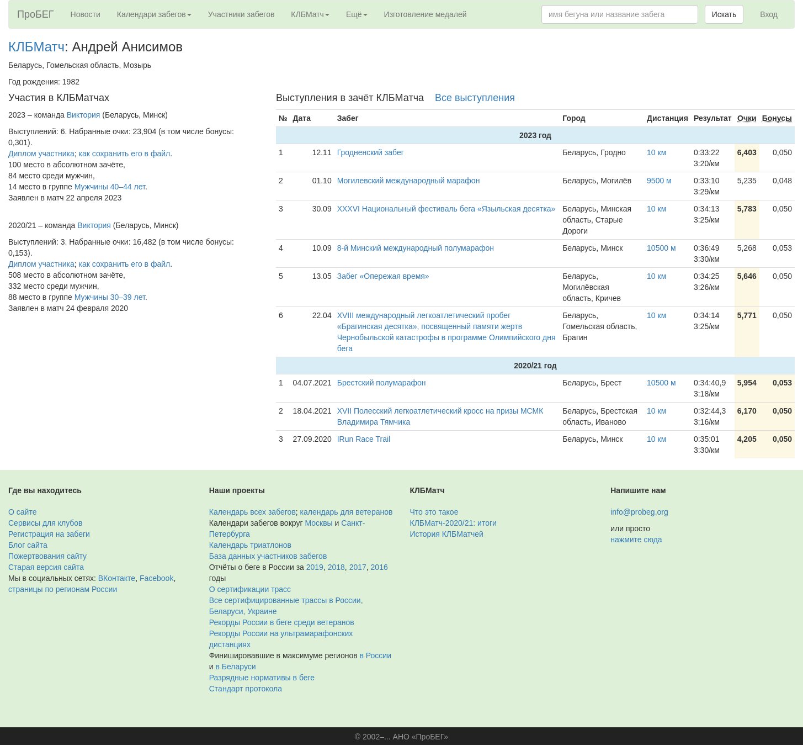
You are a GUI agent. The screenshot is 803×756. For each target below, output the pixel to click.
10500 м (661, 248)
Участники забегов (241, 14)
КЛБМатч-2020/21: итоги (453, 523)
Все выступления (475, 97)
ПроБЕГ (35, 14)
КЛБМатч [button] (310, 14)
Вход (769, 14)
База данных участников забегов (268, 556)
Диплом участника (41, 153)
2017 (357, 567)
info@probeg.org (639, 511)
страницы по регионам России (62, 589)
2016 (379, 567)
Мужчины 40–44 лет (110, 186)
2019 (314, 567)
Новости (85, 14)
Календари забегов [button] (154, 14)
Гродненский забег (370, 152)
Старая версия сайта (46, 567)
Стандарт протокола (245, 688)
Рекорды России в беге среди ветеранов (281, 622)
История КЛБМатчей (446, 534)
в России (375, 655)
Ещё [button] (357, 14)
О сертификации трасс (250, 589)
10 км (656, 152)
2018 (336, 567)
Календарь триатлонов (250, 545)
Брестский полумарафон (381, 382)
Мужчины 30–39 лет (110, 297)
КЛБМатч (36, 46)
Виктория (83, 114)
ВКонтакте (116, 578)
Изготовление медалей (425, 14)
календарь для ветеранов (346, 511)
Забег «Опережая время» (383, 276)
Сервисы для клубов (45, 523)
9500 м (659, 180)
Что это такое (434, 511)
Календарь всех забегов (252, 511)
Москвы (318, 523)
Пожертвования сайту (47, 556)
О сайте (22, 511)
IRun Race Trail (363, 439)
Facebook (156, 578)
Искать (724, 14)
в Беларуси (235, 666)
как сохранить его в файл (125, 153)
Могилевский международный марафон (408, 180)
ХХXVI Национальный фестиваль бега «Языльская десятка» (446, 208)
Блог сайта (27, 545)
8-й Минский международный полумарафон (415, 248)
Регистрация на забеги (49, 534)
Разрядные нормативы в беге (262, 677)
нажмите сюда (636, 539)
